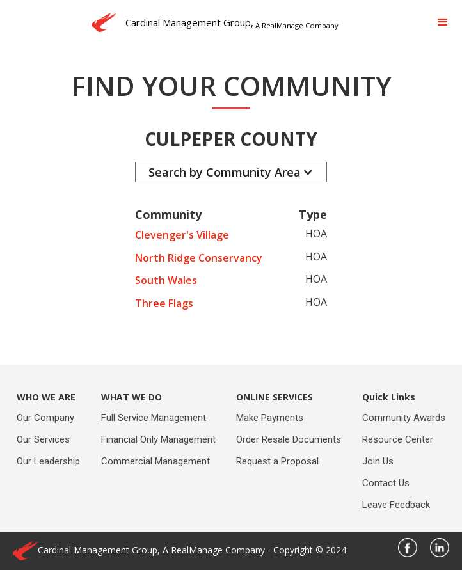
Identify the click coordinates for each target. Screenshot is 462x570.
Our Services (43, 439)
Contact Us (386, 483)
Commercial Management (155, 461)
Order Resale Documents (288, 439)
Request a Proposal (277, 461)
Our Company (45, 418)
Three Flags (164, 303)
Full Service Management (153, 418)
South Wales (166, 280)
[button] (443, 22)
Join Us (378, 461)
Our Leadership (48, 461)
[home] (212, 22)
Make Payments (269, 418)
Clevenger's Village (182, 235)
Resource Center (397, 439)
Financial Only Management (158, 439)
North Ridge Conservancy (198, 258)
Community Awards (403, 418)
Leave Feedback (396, 505)
